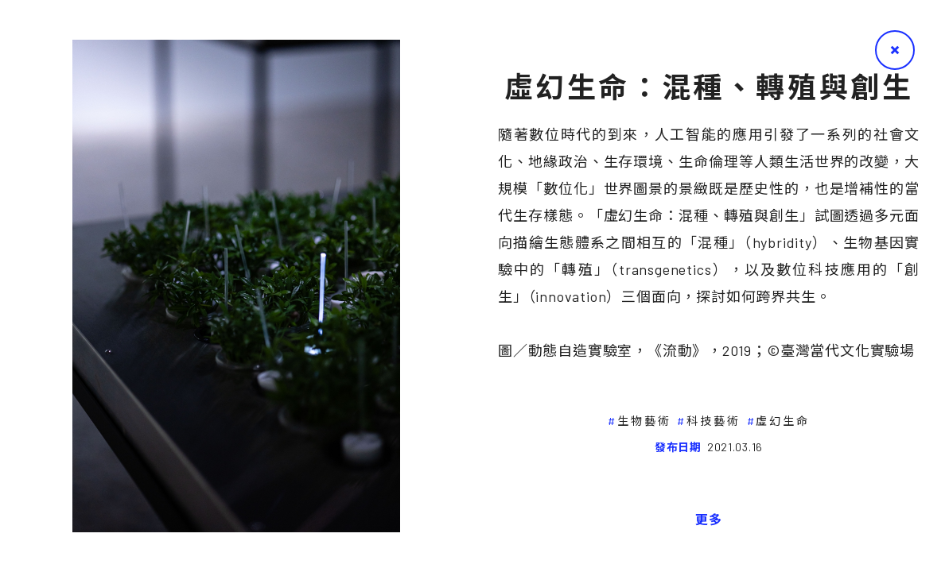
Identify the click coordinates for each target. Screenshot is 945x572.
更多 (708, 519)
